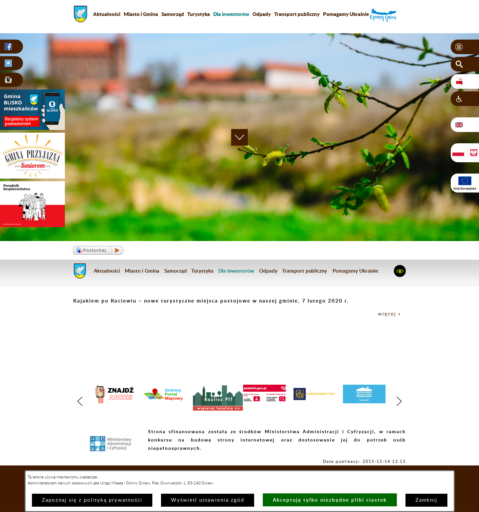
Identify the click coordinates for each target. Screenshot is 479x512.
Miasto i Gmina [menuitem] (141, 14)
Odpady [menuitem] (261, 14)
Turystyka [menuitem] (198, 14)
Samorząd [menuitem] (172, 14)
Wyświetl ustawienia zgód (207, 500)
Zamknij (426, 500)
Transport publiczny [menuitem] (297, 14)
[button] (464, 47)
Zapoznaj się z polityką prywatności (92, 500)
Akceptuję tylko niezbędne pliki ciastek (330, 499)
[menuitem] (231, 14)
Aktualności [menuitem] (106, 14)
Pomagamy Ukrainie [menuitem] (346, 14)
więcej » (389, 314)
